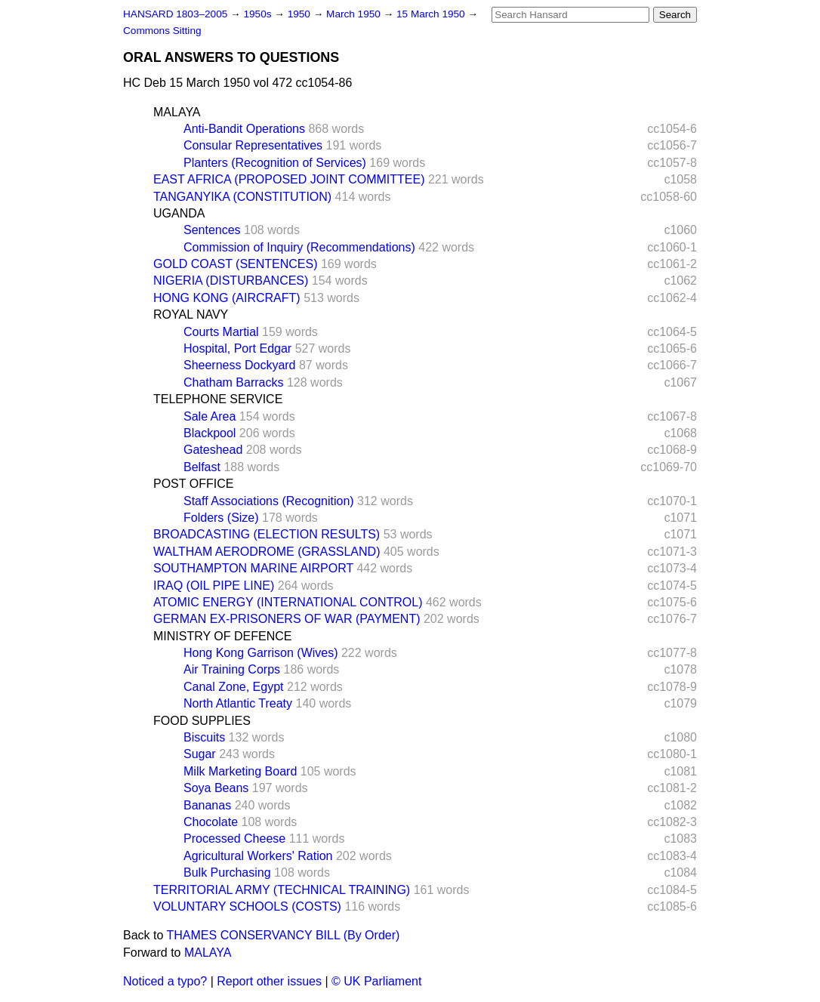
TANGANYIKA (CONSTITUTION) (242, 196)
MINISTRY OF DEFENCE (222, 636)
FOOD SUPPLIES (202, 720)
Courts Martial (221, 331)
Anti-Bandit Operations (244, 128)
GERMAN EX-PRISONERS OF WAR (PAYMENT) (287, 618)
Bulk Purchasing (227, 872)
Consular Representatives (252, 145)
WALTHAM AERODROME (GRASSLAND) (266, 551)
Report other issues (269, 981)
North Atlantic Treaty (237, 703)
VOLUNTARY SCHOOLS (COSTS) (247, 906)
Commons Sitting (162, 30)
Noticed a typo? (165, 981)
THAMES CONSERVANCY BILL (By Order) (283, 935)
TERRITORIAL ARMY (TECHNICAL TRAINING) (281, 889)
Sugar (199, 754)
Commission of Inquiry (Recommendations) (299, 247)
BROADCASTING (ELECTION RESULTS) (266, 534)
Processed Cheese (234, 838)
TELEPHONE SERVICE (217, 399)
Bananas (207, 805)
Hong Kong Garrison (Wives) (260, 652)
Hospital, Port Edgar (237, 348)
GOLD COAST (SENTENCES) (235, 263)
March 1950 (355, 14)
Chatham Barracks (233, 382)
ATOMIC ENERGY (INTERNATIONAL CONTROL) (287, 602)
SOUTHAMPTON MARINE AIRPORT (253, 568)
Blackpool (209, 433)
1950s (258, 14)
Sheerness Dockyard (239, 365)
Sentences (212, 230)
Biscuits (204, 737)
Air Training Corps (231, 669)
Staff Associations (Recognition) (268, 501)
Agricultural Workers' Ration (258, 855)
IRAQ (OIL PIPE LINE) (213, 585)
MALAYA (177, 112)
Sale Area (209, 416)
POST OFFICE (193, 483)
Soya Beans (215, 788)
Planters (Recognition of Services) (274, 162)
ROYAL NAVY (190, 314)
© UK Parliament (376, 981)
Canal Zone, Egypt (233, 686)
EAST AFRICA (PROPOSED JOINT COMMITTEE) (288, 179)
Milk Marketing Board (240, 771)
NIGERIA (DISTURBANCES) (230, 280)
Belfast (201, 467)
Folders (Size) (221, 517)
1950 (300, 14)
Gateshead (212, 449)
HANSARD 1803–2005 (175, 14)
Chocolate (210, 821)
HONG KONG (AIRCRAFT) (227, 297)
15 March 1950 (431, 14)
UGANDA (179, 213)
